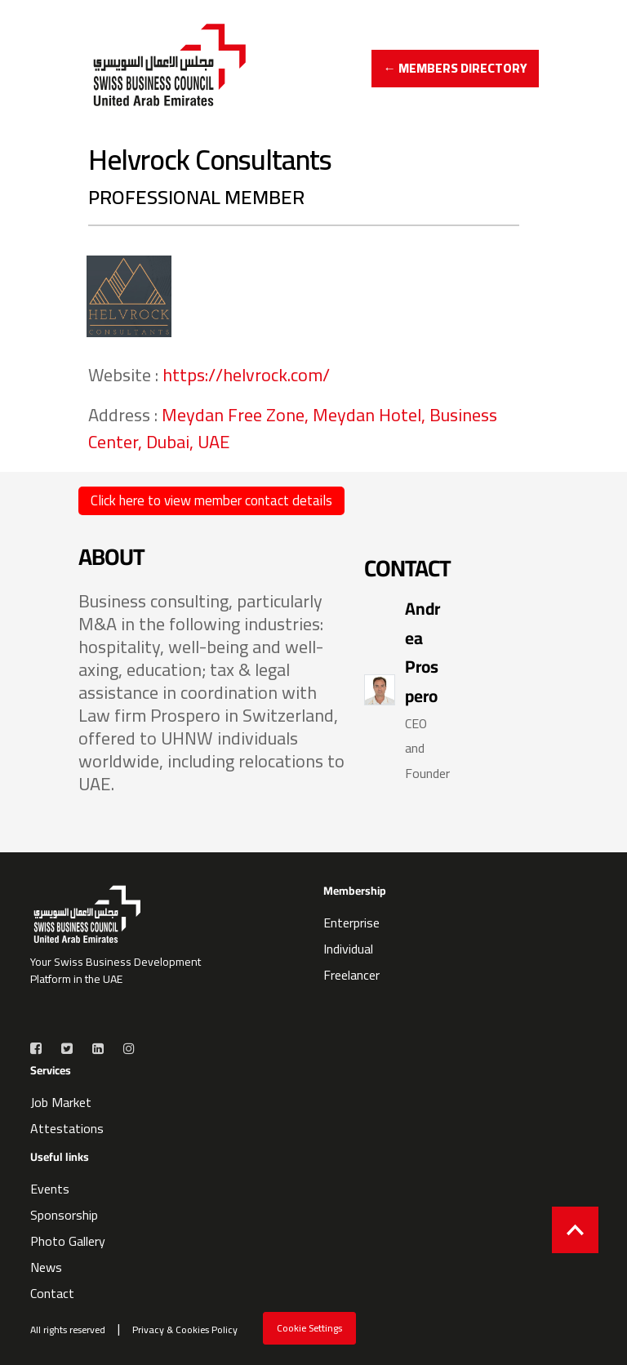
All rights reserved (67, 1330)
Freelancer (351, 975)
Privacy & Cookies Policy (185, 1330)
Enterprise (351, 922)
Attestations (67, 1128)
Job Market (60, 1102)
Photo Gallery (67, 1241)
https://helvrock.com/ (246, 375)
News (46, 1267)
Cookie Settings (309, 1327)
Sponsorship (64, 1215)
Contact (52, 1293)
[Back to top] (575, 1230)
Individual (348, 948)
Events (49, 1188)
